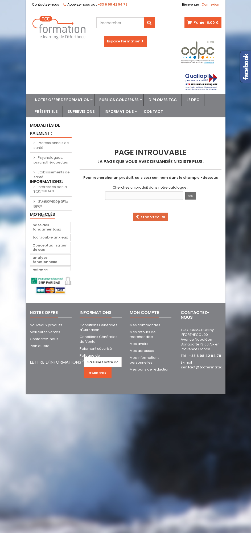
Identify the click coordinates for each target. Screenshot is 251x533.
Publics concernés (119, 99)
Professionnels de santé (51, 145)
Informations (119, 111)
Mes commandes (145, 438)
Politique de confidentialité (92, 471)
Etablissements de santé (52, 175)
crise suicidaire (46, 336)
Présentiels (46, 111)
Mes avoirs (139, 457)
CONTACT (46, 229)
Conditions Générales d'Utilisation (98, 441)
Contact (153, 111)
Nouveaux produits (46, 438)
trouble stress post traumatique (49, 366)
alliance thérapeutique (46, 326)
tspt (36, 376)
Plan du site (40, 459)
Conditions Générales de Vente (98, 453)
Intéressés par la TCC (50, 189)
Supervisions (81, 111)
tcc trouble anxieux (50, 291)
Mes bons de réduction (150, 483)
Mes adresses (142, 464)
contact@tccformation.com (207, 480)
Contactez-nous (45, 4)
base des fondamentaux (46, 281)
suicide (39, 344)
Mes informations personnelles (144, 474)
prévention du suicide (45, 354)
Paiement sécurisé (96, 462)
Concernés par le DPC (51, 204)
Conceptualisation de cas (50, 301)
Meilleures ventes (45, 445)
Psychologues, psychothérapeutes (51, 160)
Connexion (210, 4)
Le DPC (193, 99)
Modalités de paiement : (45, 129)
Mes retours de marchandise (143, 448)
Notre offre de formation (62, 99)
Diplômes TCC (163, 99)
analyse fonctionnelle (44, 313)
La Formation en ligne (49, 242)
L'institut (44, 254)
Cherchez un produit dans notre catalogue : (150, 187)
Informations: (46, 220)
